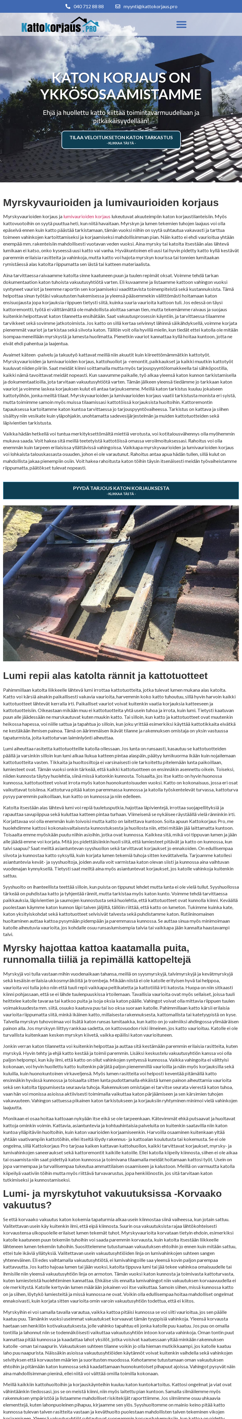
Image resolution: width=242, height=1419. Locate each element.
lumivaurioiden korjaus (86, 216)
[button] (181, 24)
